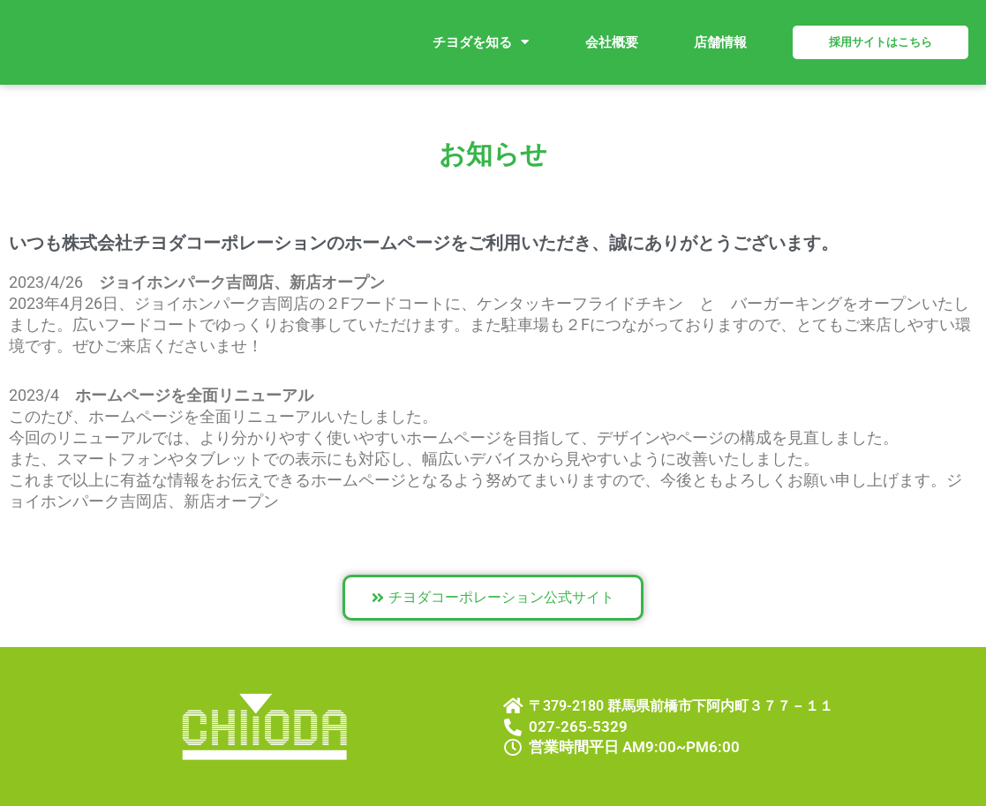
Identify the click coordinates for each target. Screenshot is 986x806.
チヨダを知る (481, 41)
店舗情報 (720, 42)
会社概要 (611, 42)
